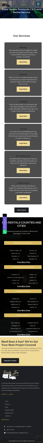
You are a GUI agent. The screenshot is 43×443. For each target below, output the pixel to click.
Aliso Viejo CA (15, 323)
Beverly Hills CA (33, 304)
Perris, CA (16, 259)
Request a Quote (10, 360)
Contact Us (8, 416)
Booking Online (9, 413)
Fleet (6, 407)
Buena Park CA (15, 328)
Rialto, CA (33, 277)
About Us (7, 404)
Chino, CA (15, 283)
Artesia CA (15, 299)
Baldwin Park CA (15, 301)
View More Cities (23, 262)
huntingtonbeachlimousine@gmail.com (17, 432)
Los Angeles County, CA (23, 291)
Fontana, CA (15, 274)
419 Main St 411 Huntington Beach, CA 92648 (19, 426)
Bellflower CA (15, 304)
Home (6, 401)
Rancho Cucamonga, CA (15, 277)
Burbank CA (15, 307)
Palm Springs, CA (33, 256)
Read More (23, 62)
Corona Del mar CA (15, 331)
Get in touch (21, 210)
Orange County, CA (23, 315)
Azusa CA (33, 299)
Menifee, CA (33, 259)
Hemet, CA (33, 253)
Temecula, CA (15, 253)
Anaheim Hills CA (33, 323)
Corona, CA (33, 250)
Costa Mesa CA (33, 331)
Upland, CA (33, 280)
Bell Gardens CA (33, 301)
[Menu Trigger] (38, 3)
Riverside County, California (23, 243)
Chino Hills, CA (33, 283)
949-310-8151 (10, 429)
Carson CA (33, 307)
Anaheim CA (15, 326)
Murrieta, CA (15, 256)
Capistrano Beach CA (33, 328)
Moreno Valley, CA (15, 250)
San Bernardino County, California (22, 267)
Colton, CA (15, 280)
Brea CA (33, 326)
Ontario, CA (33, 274)
